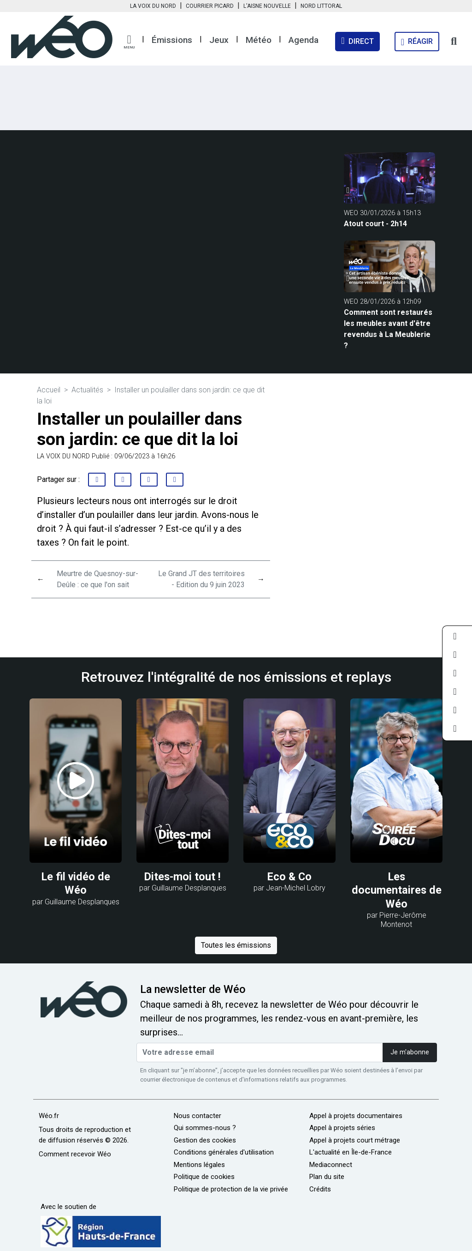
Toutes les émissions (236, 945)
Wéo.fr (49, 1116)
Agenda (304, 40)
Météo (258, 40)
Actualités (87, 389)
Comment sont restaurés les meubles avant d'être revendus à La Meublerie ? (388, 329)
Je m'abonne (409, 1052)
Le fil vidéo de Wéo (75, 883)
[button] (129, 42)
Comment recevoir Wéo (75, 1154)
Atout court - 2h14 (375, 223)
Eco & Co (289, 876)
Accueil (48, 389)
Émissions (172, 40)
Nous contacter (197, 1116)
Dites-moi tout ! (182, 876)
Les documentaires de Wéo (397, 890)
